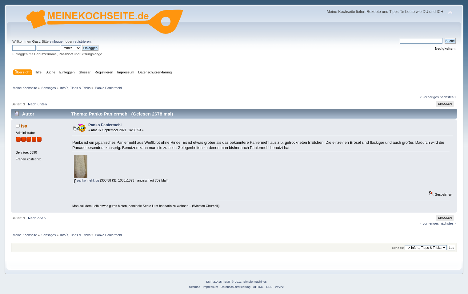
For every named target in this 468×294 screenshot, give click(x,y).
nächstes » (448, 97)
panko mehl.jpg (86, 180)
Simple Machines (255, 281)
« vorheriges (429, 97)
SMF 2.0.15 (214, 281)
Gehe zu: (398, 247)
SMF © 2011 (233, 281)
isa (24, 125)
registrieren (82, 41)
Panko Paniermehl (105, 125)
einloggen (57, 41)
